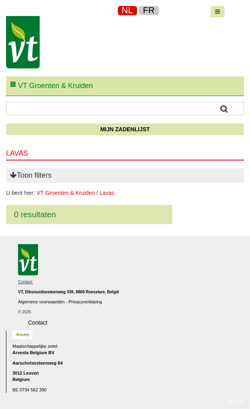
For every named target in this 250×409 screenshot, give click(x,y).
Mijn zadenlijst (125, 129)
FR (149, 10)
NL (127, 10)
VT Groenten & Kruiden (65, 193)
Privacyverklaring (85, 301)
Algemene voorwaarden (41, 301)
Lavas (106, 193)
